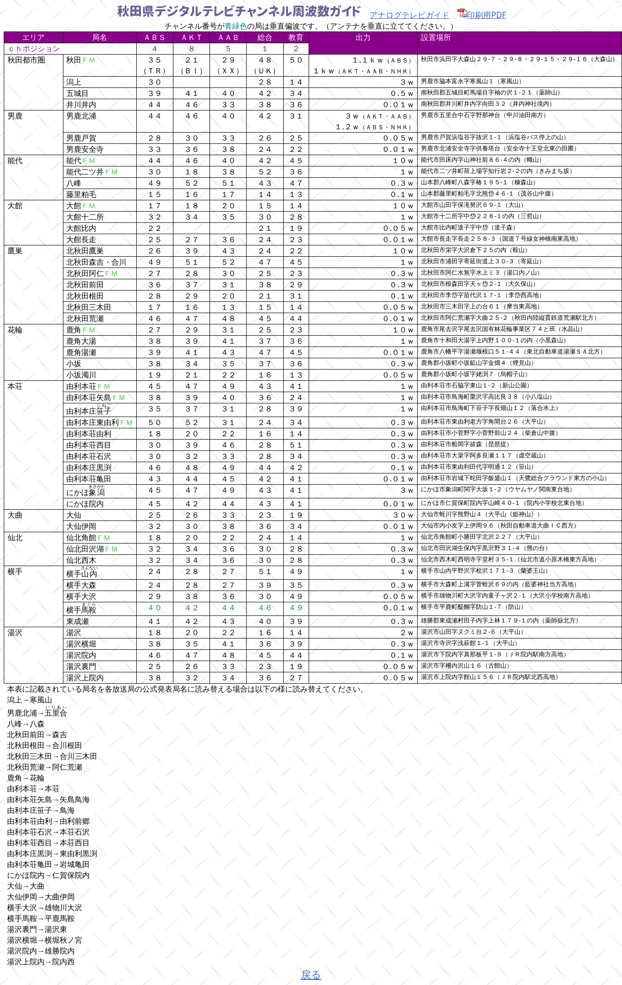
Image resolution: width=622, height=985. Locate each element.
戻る (311, 974)
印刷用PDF (482, 14)
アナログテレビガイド (410, 14)
